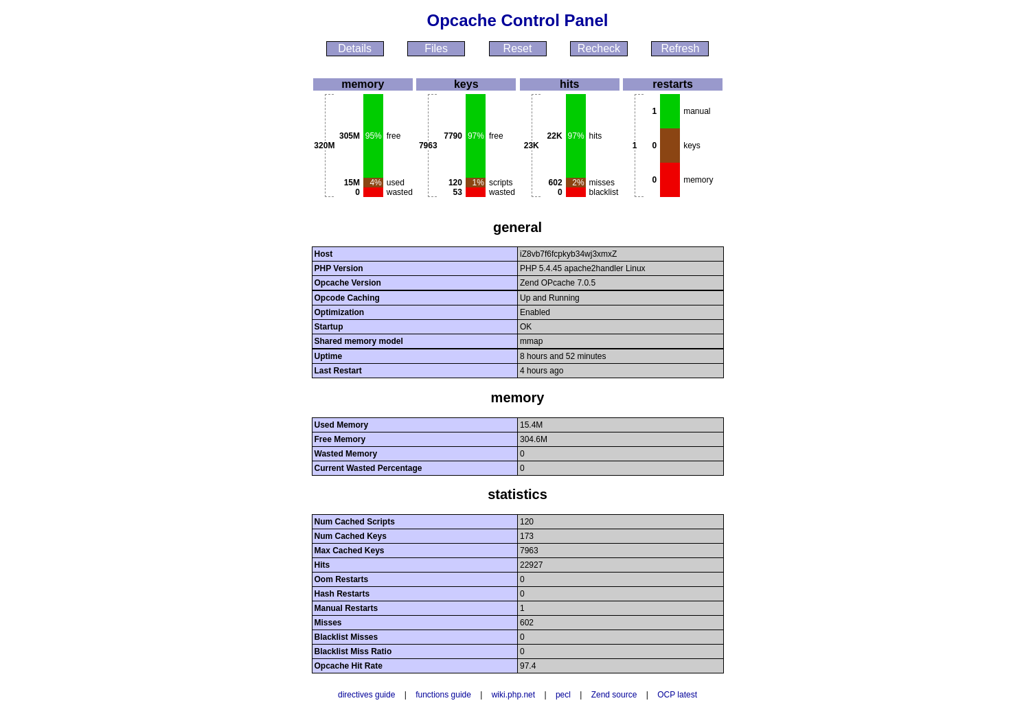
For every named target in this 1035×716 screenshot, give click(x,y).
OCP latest (677, 695)
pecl (563, 695)
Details (355, 48)
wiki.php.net (513, 695)
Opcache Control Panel (517, 20)
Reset (517, 48)
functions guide (443, 695)
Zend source (614, 695)
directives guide (366, 695)
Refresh (680, 48)
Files (436, 48)
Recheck (599, 48)
